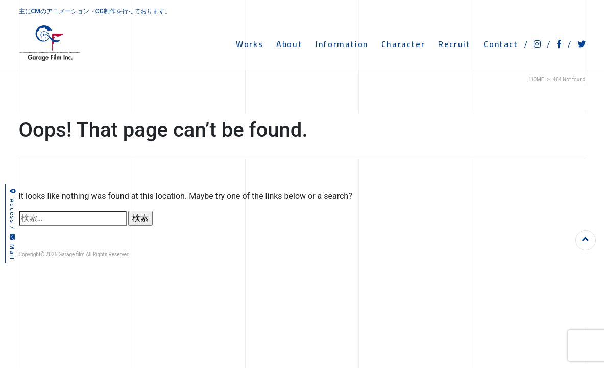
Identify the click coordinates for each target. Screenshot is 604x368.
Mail (12, 247)
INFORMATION (342, 44)
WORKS (249, 44)
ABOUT (289, 44)
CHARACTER (403, 44)
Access (12, 206)
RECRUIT (454, 44)
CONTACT (501, 44)
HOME (536, 79)
